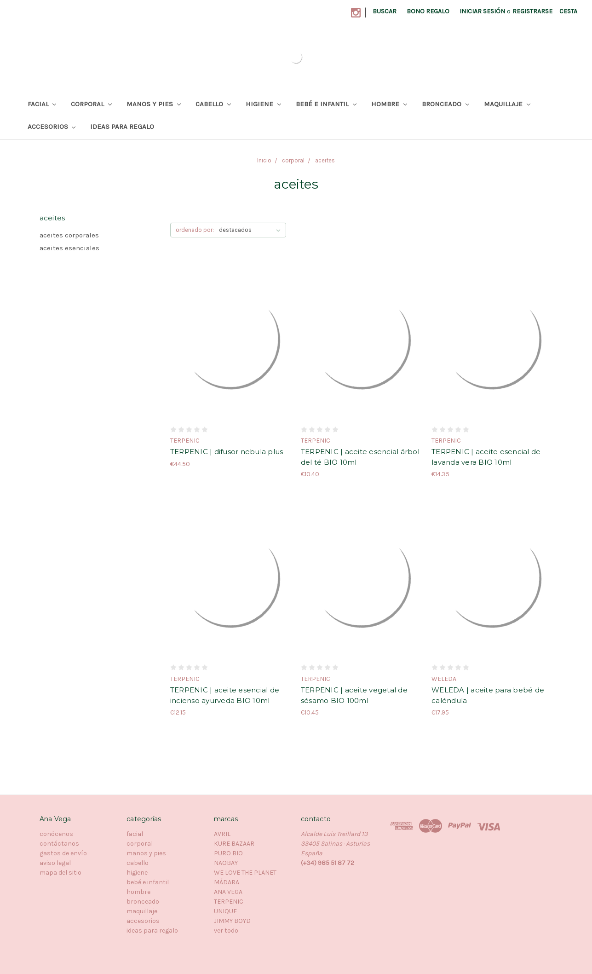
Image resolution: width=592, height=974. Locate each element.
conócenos (56, 834)
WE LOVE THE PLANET (245, 872)
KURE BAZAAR (234, 843)
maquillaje (507, 104)
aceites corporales (69, 235)
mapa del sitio (60, 872)
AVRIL (222, 834)
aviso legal (55, 863)
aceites (325, 160)
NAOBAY (226, 863)
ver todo (226, 930)
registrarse (532, 11)
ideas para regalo (122, 126)
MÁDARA (226, 882)
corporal (91, 104)
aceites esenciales (69, 248)
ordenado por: (195, 229)
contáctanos (59, 843)
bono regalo (428, 11)
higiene (263, 104)
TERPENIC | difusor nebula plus (226, 451)
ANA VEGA (228, 892)
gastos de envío (63, 853)
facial (42, 104)
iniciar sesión (482, 11)
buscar (385, 11)
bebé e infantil (326, 104)
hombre (389, 104)
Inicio (264, 160)
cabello (213, 104)
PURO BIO (228, 853)
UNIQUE (225, 911)
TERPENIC (228, 901)
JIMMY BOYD (232, 921)
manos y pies (153, 104)
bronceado (445, 104)
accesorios (52, 126)
